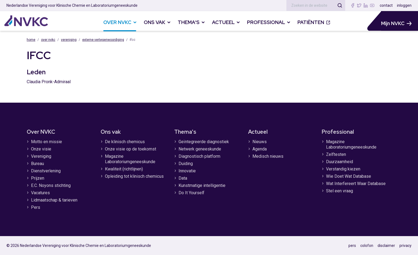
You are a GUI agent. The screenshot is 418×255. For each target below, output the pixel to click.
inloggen (404, 5)
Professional (338, 132)
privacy (405, 245)
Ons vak (111, 132)
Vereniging (69, 40)
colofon (366, 245)
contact (386, 5)
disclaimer (386, 245)
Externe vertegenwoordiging (103, 40)
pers (352, 245)
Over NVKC (48, 40)
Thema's (185, 132)
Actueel (258, 132)
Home (31, 40)
